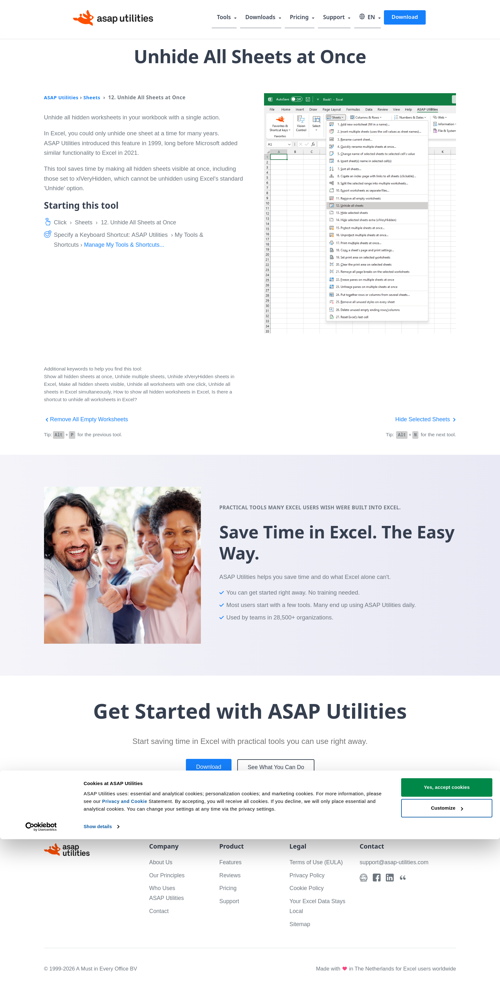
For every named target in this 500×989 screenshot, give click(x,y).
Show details (98, 976)
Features (231, 861)
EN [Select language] (367, 17)
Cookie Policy (307, 887)
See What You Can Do (276, 767)
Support (335, 17)
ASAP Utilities (62, 97)
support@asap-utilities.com (395, 861)
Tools (226, 17)
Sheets (93, 97)
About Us (161, 861)
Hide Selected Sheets (424, 419)
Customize (447, 958)
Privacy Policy (308, 875)
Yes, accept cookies (447, 937)
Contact (159, 910)
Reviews (230, 875)
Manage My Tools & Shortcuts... (125, 244)
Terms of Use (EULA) (317, 861)
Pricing (300, 17)
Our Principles (167, 875)
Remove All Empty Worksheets (87, 419)
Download (405, 17)
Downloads (262, 17)
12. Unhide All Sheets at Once (141, 222)
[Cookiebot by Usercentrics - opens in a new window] (41, 976)
